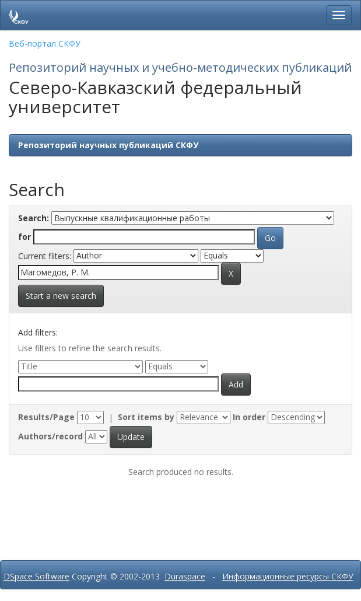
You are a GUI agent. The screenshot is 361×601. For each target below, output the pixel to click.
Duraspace (184, 576)
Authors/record (50, 436)
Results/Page (46, 416)
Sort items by (146, 416)
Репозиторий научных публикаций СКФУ (108, 145)
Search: (33, 217)
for (24, 236)
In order (249, 416)
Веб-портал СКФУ (44, 43)
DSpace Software (36, 576)
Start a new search (61, 295)
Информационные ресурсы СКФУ (287, 576)
